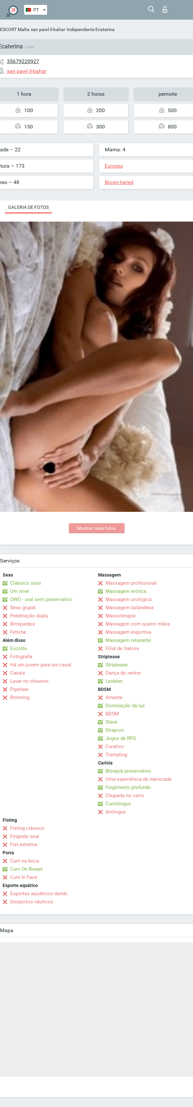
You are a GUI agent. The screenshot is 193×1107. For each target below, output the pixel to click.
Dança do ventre (123, 673)
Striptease (116, 665)
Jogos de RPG (120, 738)
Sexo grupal (23, 608)
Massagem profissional (131, 583)
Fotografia (21, 657)
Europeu (114, 166)
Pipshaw (19, 689)
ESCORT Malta (14, 29)
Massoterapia (120, 616)
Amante (113, 697)
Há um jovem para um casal (40, 665)
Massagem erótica (125, 591)
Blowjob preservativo (128, 771)
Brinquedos (22, 624)
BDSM (112, 714)
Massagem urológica (128, 599)
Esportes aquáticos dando (39, 894)
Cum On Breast (26, 869)
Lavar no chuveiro (29, 681)
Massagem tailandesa (129, 608)
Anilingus (115, 812)
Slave (111, 722)
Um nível (19, 591)
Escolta (18, 648)
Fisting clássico (27, 828)
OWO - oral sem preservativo (41, 599)
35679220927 (23, 61)
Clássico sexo (25, 583)
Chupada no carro (124, 795)
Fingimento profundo (128, 787)
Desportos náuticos (31, 902)
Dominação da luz (125, 706)
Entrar (165, 9)
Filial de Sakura (122, 648)
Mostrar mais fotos (96, 528)
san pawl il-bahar (48, 29)
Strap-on (114, 730)
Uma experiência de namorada (138, 779)
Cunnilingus (118, 804)
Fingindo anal (24, 836)
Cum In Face (23, 877)
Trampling (116, 755)
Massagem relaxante (128, 640)
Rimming (19, 697)
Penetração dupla (29, 616)
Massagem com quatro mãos (137, 624)
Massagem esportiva (128, 632)
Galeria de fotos (28, 207)
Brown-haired (119, 182)
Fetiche (18, 632)
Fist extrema (23, 844)
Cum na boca (24, 861)
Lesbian (113, 681)
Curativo (114, 746)
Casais (17, 673)
